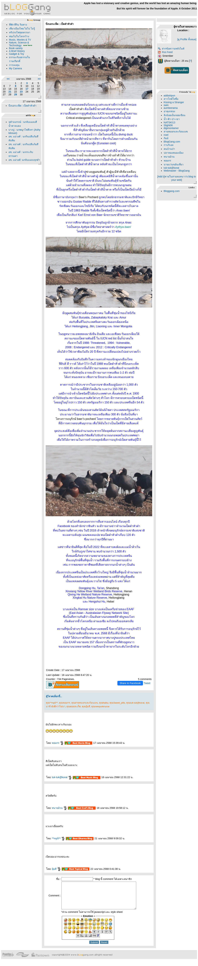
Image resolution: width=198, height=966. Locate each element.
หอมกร (58, 742)
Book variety (16, 48)
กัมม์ (166, 138)
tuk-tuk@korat (62, 777)
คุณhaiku (103, 702)
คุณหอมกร (64, 702)
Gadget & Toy (16, 53)
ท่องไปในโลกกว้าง (19, 36)
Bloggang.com (172, 191)
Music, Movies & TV (20, 39)
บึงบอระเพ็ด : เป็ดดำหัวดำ (23, 105)
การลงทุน (14, 65)
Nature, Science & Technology (19, 44)
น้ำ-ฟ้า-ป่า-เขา (172, 119)
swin (166, 105)
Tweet (147, 683)
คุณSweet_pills (117, 702)
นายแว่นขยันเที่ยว (173, 164)
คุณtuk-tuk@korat (135, 702)
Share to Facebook (130, 683)
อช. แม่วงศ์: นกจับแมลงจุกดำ (24, 159)
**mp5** (58, 838)
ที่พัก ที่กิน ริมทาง (18, 24)
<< (8, 78)
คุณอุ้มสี (86, 706)
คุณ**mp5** (52, 702)
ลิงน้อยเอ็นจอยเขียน (174, 115)
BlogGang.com (172, 141)
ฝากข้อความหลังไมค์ (171, 48)
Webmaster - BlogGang (177, 170)
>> (39, 78)
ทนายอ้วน (59, 808)
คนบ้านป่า (169, 148)
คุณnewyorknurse (100, 706)
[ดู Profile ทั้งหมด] (186, 39)
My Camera (15, 68)
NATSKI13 (169, 122)
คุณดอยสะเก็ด (73, 706)
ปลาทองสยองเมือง (173, 152)
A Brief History (17, 51)
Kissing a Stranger (174, 102)
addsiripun (169, 95)
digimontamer (171, 128)
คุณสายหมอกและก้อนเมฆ (84, 702)
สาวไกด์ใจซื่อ (171, 98)
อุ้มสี (56, 868)
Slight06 (168, 125)
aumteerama (171, 108)
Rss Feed (165, 52)
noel (166, 134)
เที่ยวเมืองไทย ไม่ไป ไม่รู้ (22, 28)
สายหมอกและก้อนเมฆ (176, 131)
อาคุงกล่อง (169, 111)
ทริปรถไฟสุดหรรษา (19, 32)
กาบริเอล (168, 145)
